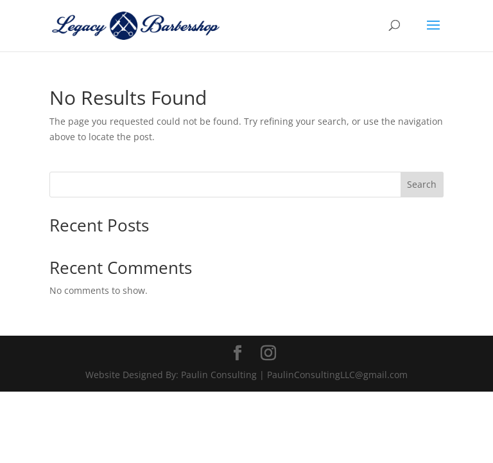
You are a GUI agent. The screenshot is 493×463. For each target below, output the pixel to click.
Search (422, 184)
